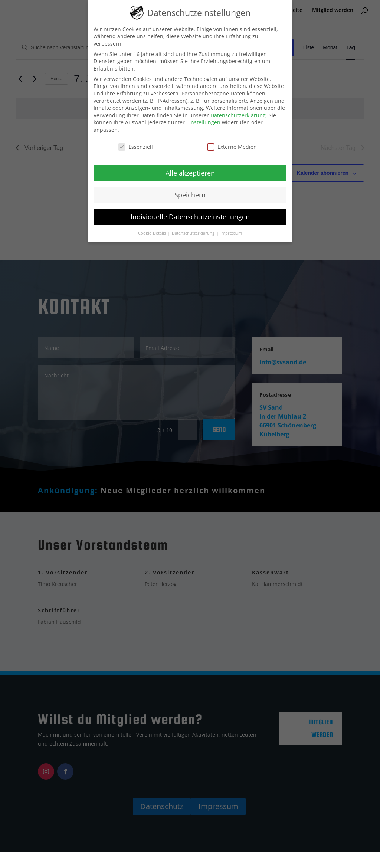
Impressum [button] (231, 233)
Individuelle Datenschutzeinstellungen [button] (190, 216)
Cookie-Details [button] (152, 233)
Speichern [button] (190, 194)
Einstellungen (203, 122)
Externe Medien (232, 146)
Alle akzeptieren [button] (190, 172)
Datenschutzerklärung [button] (194, 233)
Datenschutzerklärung (238, 115)
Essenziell (135, 146)
